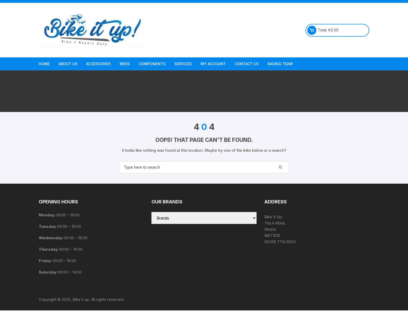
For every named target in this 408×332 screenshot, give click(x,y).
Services (183, 64)
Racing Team (280, 64)
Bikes (125, 64)
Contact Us (247, 64)
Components (152, 64)
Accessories (98, 64)
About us (68, 64)
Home (44, 64)
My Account (213, 64)
